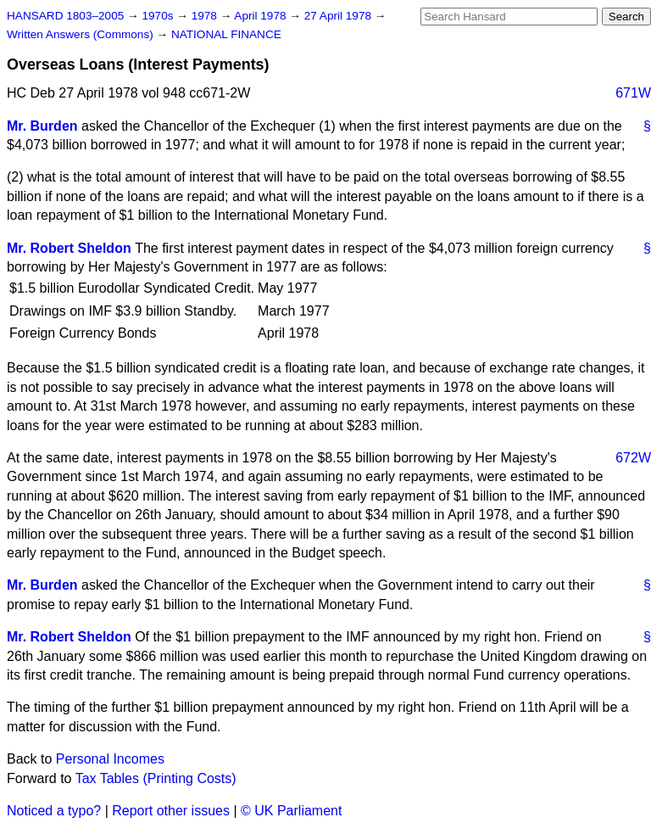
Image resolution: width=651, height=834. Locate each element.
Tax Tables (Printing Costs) (155, 778)
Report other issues (171, 810)
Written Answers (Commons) (82, 34)
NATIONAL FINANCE (226, 34)
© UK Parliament (291, 810)
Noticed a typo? (54, 810)
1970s (159, 15)
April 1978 (261, 15)
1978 (206, 15)
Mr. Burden (42, 126)
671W (633, 93)
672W (633, 458)
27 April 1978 (339, 15)
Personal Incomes (110, 759)
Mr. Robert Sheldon (69, 248)
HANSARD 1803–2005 (65, 15)
